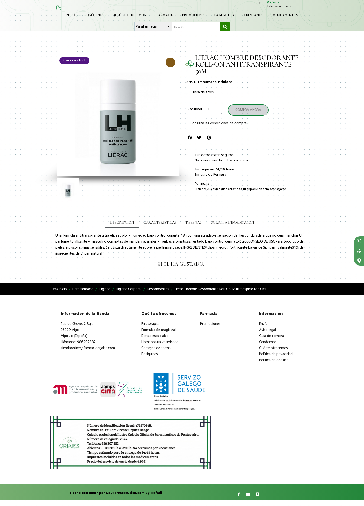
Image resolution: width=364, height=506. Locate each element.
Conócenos (94, 15)
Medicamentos (285, 15)
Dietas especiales (154, 336)
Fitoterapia (150, 324)
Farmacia (165, 15)
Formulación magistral (158, 330)
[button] (60, 115)
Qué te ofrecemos (273, 348)
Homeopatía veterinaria (159, 342)
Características (160, 222)
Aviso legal (267, 330)
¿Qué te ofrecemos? (130, 15)
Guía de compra (271, 336)
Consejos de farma (156, 348)
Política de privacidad (276, 354)
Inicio (70, 15)
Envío (263, 324)
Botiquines (149, 354)
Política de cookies (273, 360)
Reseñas (194, 222)
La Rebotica (224, 15)
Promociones (193, 15)
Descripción (122, 222)
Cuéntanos (253, 15)
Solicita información (232, 222)
